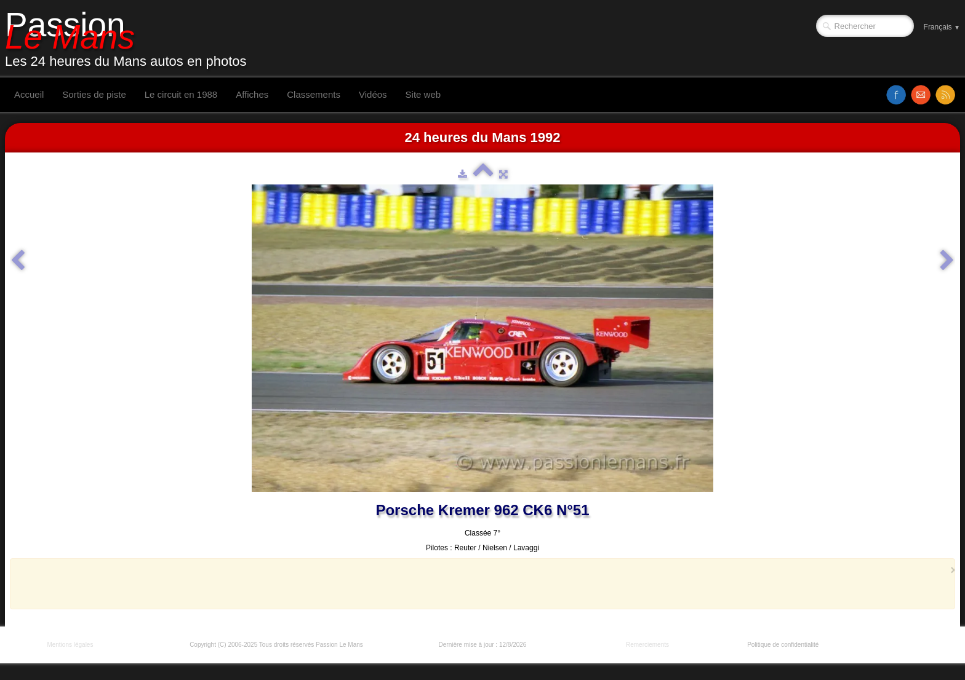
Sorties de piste (94, 94)
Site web (423, 94)
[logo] (130, 39)
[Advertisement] (479, 583)
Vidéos (373, 94)
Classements (313, 94)
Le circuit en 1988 (181, 94)
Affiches (252, 94)
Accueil (29, 94)
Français (942, 27)
